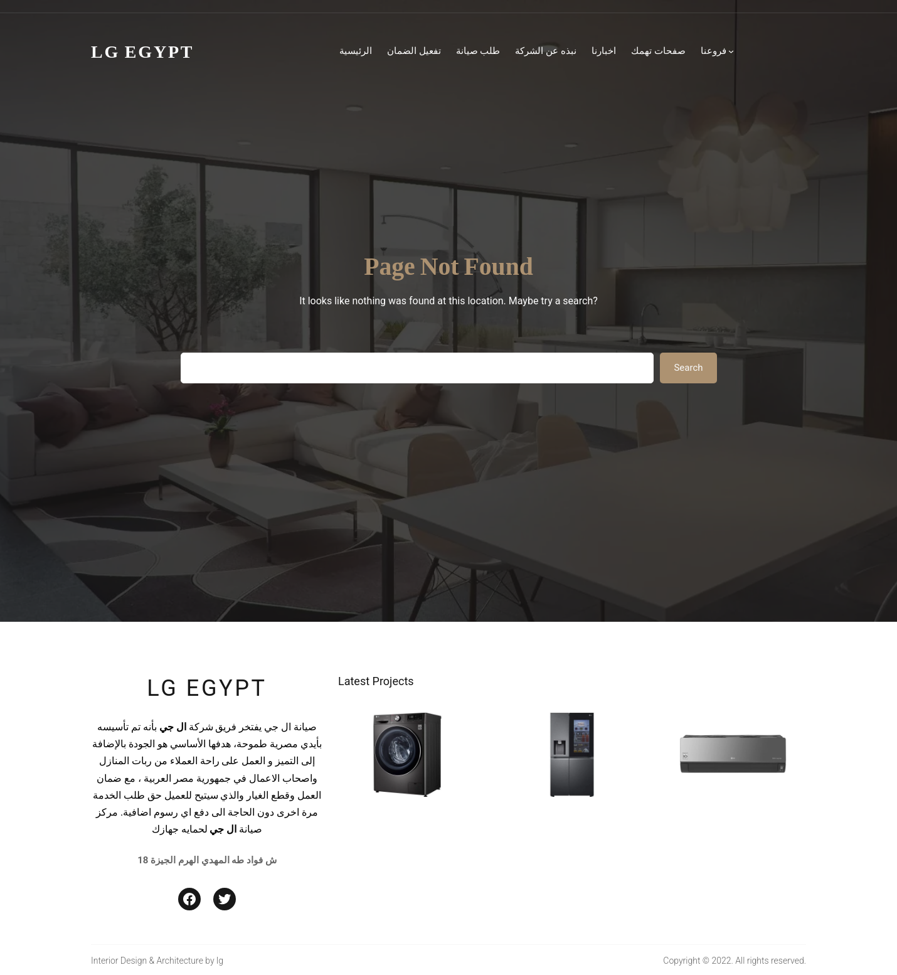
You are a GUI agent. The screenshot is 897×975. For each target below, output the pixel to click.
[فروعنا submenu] (731, 51)
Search (688, 367)
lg (219, 961)
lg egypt (207, 688)
